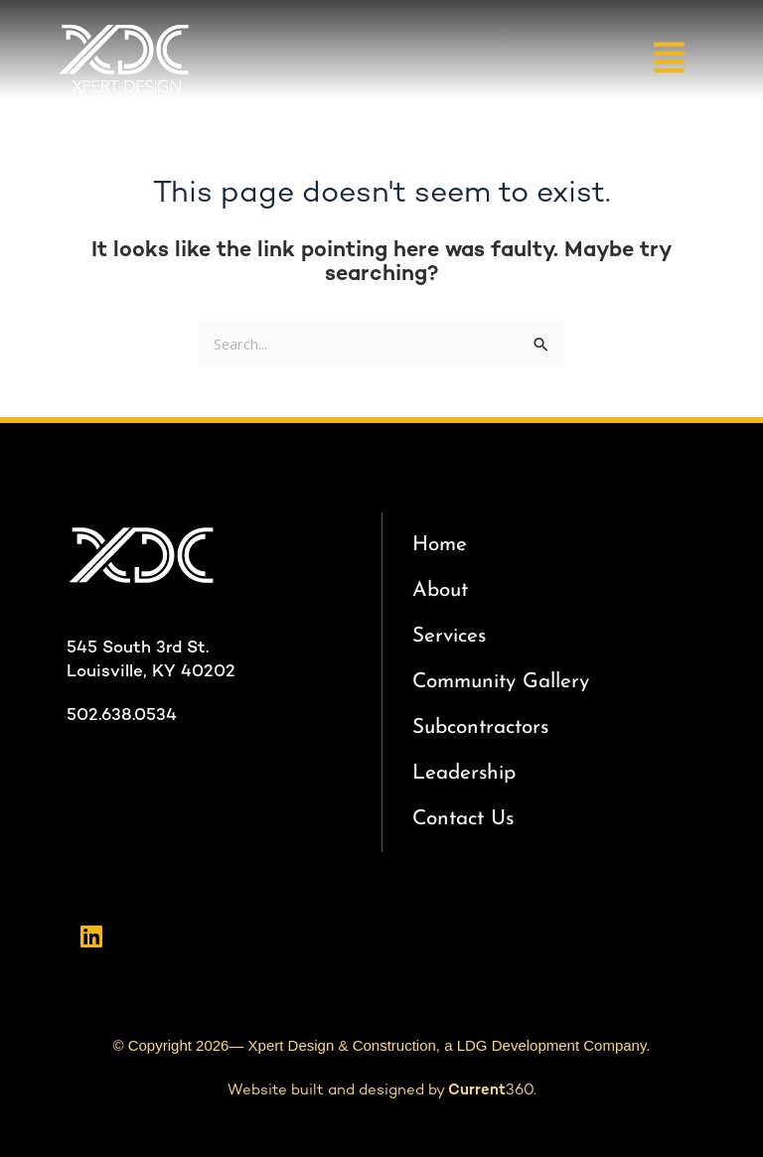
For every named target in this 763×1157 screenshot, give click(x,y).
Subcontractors (480, 727)
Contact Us (463, 818)
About (440, 590)
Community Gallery (500, 681)
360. (492, 1090)
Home (439, 544)
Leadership (464, 773)
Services (449, 636)
